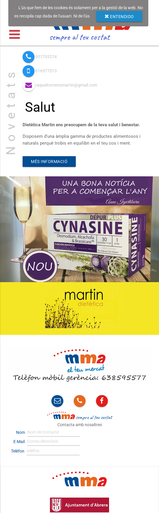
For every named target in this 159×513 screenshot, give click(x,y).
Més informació (49, 161)
